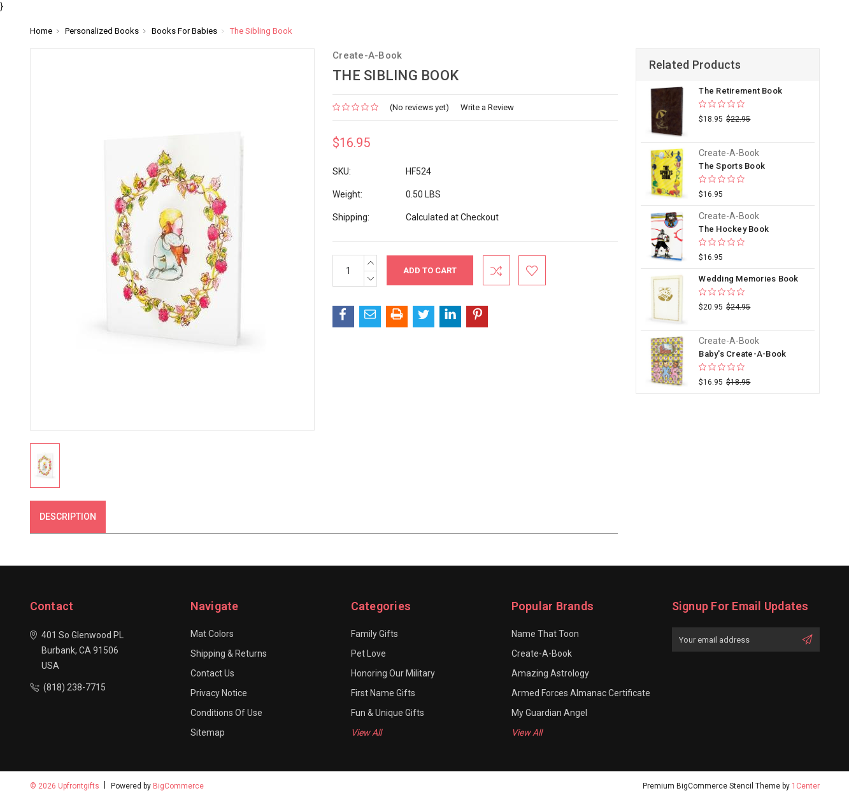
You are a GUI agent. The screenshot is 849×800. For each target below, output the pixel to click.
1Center (806, 786)
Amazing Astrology (550, 673)
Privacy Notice (218, 693)
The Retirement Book (740, 91)
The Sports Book (732, 166)
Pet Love (368, 653)
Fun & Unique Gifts (387, 713)
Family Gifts (374, 634)
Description (67, 516)
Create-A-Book (541, 653)
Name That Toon (545, 634)
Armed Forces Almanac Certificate (580, 693)
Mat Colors (212, 634)
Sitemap (207, 732)
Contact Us (212, 673)
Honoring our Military (393, 673)
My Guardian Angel (549, 713)
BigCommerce (178, 786)
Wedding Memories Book (748, 278)
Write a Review (487, 107)
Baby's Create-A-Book (742, 354)
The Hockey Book (734, 229)
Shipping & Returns (228, 653)
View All (366, 732)
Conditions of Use (226, 713)
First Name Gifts (383, 693)
